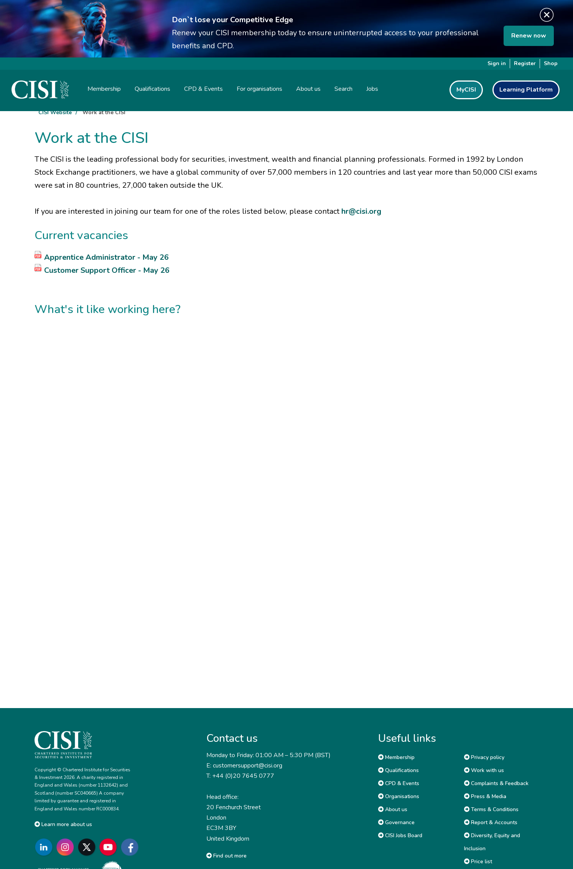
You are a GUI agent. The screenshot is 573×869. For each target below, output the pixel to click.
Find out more (226, 855)
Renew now (528, 35)
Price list (478, 861)
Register (525, 63)
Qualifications (398, 770)
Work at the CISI (103, 112)
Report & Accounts (490, 822)
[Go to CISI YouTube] (109, 847)
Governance (396, 822)
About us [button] (308, 89)
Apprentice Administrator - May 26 (106, 257)
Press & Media (485, 796)
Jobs (372, 89)
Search (343, 89)
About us (392, 809)
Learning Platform (526, 89)
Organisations (398, 796)
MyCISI (466, 89)
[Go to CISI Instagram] (66, 847)
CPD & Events (398, 783)
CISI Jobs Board (400, 835)
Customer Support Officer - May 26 (107, 270)
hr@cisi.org (361, 211)
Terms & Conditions (491, 809)
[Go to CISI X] (88, 847)
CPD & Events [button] (203, 89)
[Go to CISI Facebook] (131, 847)
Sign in (496, 63)
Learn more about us (63, 824)
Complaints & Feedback (496, 783)
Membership (396, 757)
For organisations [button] (259, 89)
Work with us (484, 770)
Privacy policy (484, 757)
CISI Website (55, 112)
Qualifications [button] (152, 89)
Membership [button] (104, 89)
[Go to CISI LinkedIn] (45, 847)
